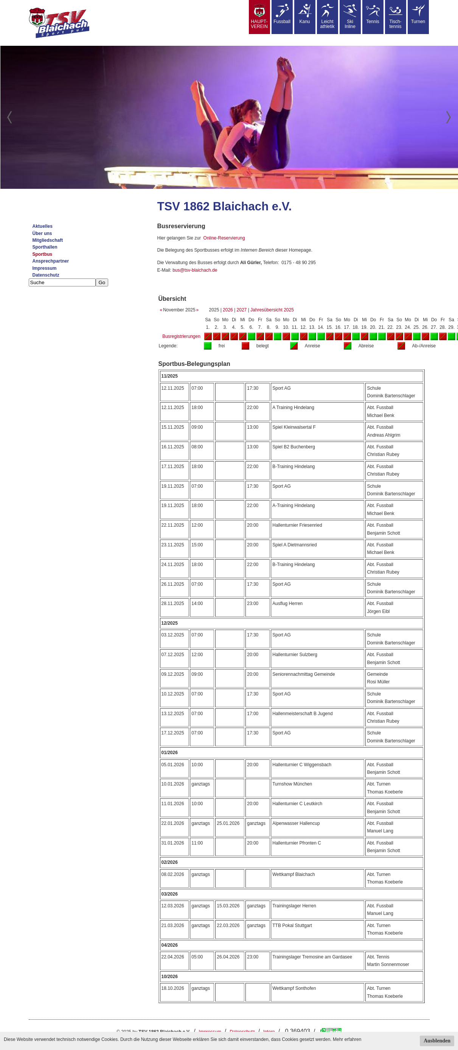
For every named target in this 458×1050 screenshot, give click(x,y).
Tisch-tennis (395, 16)
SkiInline (350, 16)
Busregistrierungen (181, 336)
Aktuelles (43, 226)
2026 (228, 310)
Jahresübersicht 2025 (272, 310)
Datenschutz (46, 275)
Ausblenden (437, 1041)
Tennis (373, 14)
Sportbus (43, 254)
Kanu (305, 14)
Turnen (418, 14)
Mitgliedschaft (48, 240)
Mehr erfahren (347, 1039)
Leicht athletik (327, 16)
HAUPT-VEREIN (259, 16)
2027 (242, 310)
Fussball (281, 14)
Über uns (42, 233)
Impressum (45, 268)
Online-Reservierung (224, 238)
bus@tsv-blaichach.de (194, 270)
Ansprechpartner (51, 261)
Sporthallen (45, 247)
